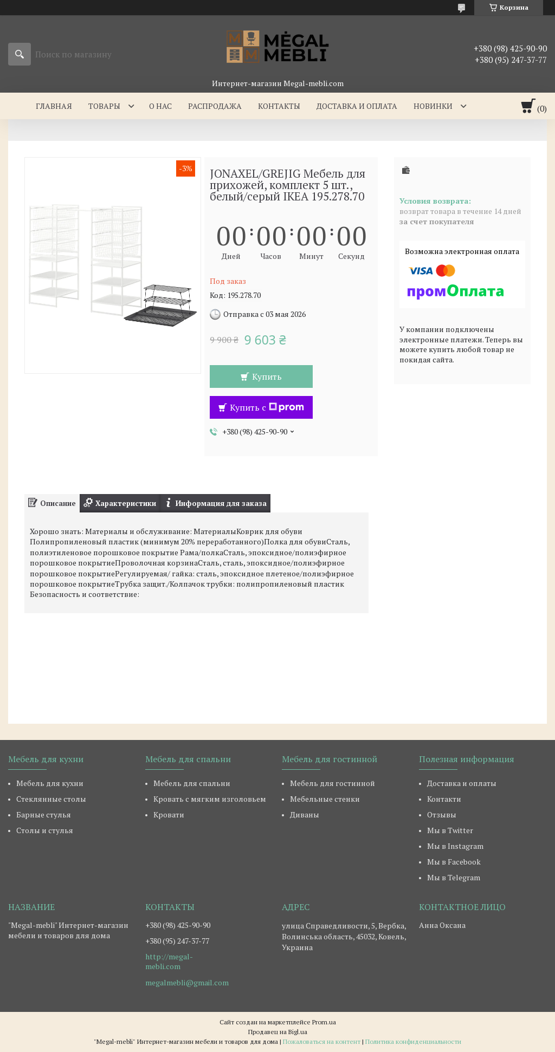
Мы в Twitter (450, 830)
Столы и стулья (44, 830)
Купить (267, 376)
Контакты (279, 106)
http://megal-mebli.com (169, 961)
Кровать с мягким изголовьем (209, 799)
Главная (54, 106)
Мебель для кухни (49, 783)
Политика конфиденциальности (413, 1041)
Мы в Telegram (453, 877)
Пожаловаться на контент (321, 1041)
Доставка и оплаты (461, 783)
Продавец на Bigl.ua (277, 1032)
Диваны (304, 814)
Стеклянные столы (51, 799)
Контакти (444, 799)
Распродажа (215, 106)
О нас (160, 106)
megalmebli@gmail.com (187, 983)
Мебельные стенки (325, 799)
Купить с (267, 407)
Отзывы (441, 814)
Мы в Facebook (454, 861)
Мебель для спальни (191, 783)
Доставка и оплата (357, 106)
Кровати (168, 814)
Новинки (433, 106)
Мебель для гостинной (332, 783)
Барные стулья (43, 814)
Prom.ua (324, 1022)
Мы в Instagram (455, 846)
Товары (104, 106)
